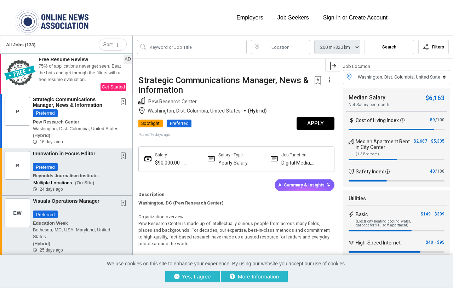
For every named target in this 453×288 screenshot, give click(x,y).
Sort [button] (112, 44)
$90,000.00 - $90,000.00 (169, 163)
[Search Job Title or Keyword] (197, 47)
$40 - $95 (435, 242)
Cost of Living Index (377, 120)
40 (432, 170)
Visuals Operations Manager (66, 201)
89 (432, 119)
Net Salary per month (369, 104)
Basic (362, 214)
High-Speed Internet (378, 242)
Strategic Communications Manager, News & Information (67, 102)
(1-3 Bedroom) (367, 154)
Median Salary (367, 97)
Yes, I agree (192, 276)
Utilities (357, 198)
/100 (440, 119)
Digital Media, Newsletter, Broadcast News (299, 163)
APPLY (315, 123)
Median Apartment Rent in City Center (383, 144)
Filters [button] (433, 47)
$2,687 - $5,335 (429, 140)
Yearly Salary (232, 162)
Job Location (356, 66)
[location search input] (285, 47)
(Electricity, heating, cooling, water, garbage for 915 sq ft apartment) (383, 223)
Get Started (113, 87)
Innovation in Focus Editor (64, 153)
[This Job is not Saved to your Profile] (125, 102)
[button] (66, 74)
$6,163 (435, 97)
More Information (254, 276)
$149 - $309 (433, 213)
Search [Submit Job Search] (389, 47)
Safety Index (370, 171)
